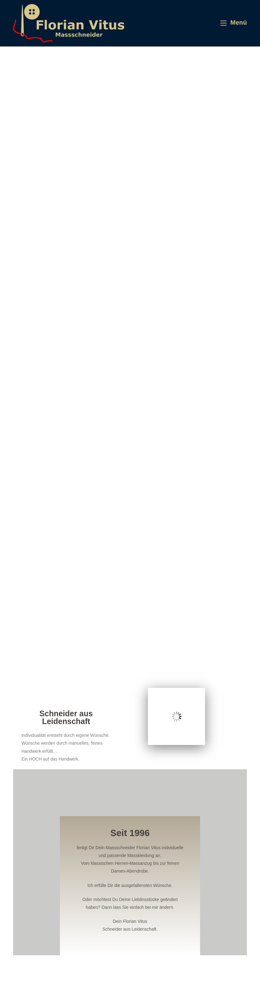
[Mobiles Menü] (233, 22)
